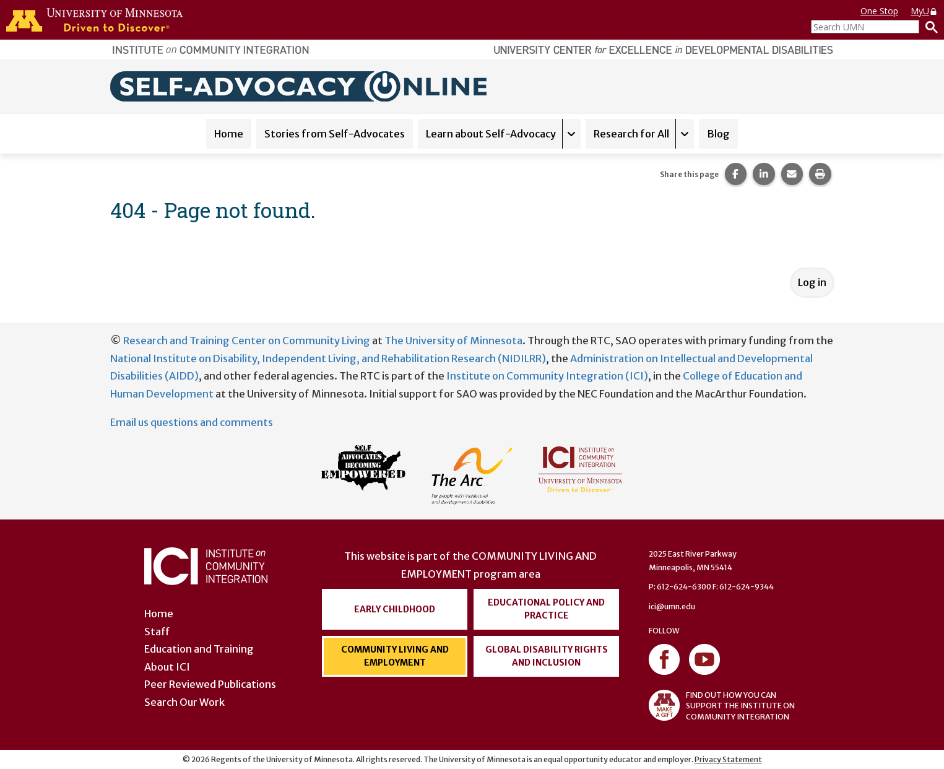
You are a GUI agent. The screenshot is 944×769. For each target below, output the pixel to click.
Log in (812, 282)
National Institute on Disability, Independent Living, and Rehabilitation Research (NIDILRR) (328, 358)
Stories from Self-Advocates (334, 134)
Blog (718, 134)
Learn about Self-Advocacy (491, 134)
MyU (924, 11)
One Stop (879, 11)
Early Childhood (394, 609)
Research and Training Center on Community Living (246, 340)
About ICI (167, 667)
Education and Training (199, 649)
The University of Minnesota (453, 340)
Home (228, 134)
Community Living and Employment (395, 656)
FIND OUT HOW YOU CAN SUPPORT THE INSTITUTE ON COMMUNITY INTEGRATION (722, 705)
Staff (157, 631)
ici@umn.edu (672, 606)
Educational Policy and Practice (546, 609)
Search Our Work (184, 702)
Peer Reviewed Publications (210, 684)
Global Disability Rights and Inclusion (546, 656)
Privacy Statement (728, 759)
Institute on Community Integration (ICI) (547, 376)
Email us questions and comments (191, 422)
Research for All (631, 134)
